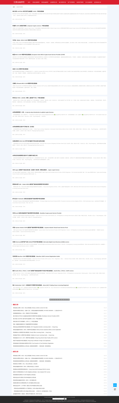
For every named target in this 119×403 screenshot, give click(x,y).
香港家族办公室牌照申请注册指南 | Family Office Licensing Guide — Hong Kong (32, 332)
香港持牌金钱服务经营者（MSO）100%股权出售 (24, 380)
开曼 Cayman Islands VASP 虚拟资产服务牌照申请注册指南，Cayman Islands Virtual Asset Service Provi (40, 227)
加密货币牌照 (80, 2)
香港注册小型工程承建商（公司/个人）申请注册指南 (25, 321)
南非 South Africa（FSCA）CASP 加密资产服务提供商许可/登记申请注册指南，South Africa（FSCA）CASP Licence (43, 270)
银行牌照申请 (62, 2)
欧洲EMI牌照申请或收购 (72, 401)
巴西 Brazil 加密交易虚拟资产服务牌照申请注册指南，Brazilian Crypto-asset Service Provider (37, 213)
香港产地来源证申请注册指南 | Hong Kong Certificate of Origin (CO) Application (32, 340)
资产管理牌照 (71, 2)
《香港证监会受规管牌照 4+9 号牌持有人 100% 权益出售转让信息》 (29, 388)
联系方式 (60, 397)
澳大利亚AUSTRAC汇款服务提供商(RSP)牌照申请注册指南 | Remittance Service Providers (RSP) (36, 316)
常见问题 (69, 397)
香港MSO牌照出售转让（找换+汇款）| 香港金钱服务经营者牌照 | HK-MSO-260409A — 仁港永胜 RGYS (37, 310)
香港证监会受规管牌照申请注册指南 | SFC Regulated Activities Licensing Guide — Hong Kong (35, 327)
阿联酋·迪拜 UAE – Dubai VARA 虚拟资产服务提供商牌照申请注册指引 (31, 184)
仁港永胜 (56, 397)
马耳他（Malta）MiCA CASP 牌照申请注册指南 (25, 40)
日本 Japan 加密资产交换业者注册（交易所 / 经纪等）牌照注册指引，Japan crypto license (36, 170)
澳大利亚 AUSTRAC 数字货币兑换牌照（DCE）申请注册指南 (28, 11)
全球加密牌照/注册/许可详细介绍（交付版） (24, 126)
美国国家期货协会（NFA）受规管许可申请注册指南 (25, 313)
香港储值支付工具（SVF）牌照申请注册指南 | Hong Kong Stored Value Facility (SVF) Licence (35, 337)
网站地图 (73, 397)
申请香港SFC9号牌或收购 (91, 401)
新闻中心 (64, 397)
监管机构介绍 (97, 2)
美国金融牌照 (44, 2)
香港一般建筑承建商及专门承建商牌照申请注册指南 (25, 324)
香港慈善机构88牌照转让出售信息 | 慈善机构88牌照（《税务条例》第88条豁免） (32, 346)
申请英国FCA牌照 (81, 401)
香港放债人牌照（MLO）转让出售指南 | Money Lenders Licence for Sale (30, 307)
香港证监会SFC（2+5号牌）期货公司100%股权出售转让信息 (27, 385)
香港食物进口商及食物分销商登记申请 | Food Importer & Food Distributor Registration (33, 343)
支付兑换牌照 (88, 2)
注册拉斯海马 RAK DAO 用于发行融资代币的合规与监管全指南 (29, 141)
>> (68, 299)
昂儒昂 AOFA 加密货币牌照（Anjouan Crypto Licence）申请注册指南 (31, 25)
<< (50, 299)
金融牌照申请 (32, 401)
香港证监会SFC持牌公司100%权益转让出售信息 (24, 377)
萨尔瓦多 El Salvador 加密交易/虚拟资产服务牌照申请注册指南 (29, 198)
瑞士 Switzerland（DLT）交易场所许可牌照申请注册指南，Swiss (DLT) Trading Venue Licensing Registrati (41, 285)
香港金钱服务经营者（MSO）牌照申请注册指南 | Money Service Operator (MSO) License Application (37, 329)
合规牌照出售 (53, 2)
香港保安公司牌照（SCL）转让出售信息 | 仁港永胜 (25, 363)
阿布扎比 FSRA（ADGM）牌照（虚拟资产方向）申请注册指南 (28, 97)
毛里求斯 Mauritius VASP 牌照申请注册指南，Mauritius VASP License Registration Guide (36, 256)
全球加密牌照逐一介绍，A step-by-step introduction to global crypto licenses (33, 112)
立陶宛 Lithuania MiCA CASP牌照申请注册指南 (25, 83)
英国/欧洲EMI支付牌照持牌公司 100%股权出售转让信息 (26, 383)
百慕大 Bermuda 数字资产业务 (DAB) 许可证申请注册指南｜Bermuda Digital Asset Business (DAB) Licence (41, 242)
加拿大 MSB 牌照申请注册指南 (20, 69)
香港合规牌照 (36, 2)
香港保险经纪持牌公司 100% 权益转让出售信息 (24, 374)
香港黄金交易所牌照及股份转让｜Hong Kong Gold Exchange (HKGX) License (31, 369)
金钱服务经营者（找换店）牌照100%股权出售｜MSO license (27, 393)
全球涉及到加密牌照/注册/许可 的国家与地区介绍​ (25, 155)
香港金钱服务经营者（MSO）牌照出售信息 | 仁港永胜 (26, 366)
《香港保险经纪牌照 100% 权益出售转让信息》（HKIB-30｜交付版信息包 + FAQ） (32, 391)
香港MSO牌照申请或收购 (51, 401)
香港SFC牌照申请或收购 (40, 401)
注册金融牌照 (19, 2)
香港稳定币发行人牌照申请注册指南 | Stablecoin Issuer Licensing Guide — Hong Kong (33, 335)
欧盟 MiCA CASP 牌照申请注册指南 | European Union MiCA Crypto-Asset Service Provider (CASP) (39, 54)
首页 (29, 2)
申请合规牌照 (25, 401)
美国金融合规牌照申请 (61, 401)
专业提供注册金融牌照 (48, 397)
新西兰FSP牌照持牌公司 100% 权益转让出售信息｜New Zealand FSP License (31, 372)
